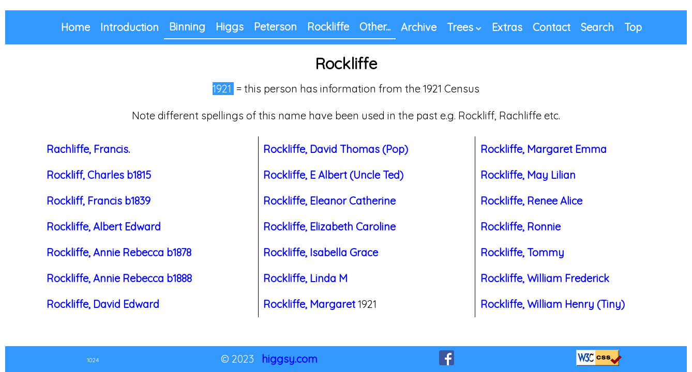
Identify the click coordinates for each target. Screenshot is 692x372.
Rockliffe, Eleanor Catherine (329, 200)
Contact (551, 27)
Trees (460, 27)
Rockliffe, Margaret (309, 304)
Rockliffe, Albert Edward (104, 226)
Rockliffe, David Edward (103, 304)
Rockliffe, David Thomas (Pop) (335, 149)
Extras (507, 27)
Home (75, 27)
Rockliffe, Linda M (305, 278)
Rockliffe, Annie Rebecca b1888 (119, 278)
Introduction (129, 27)
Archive (419, 27)
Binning (187, 26)
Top (633, 27)
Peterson (275, 26)
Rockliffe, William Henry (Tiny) (552, 304)
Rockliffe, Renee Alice (531, 200)
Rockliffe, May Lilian (528, 174)
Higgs (230, 26)
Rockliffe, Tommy (522, 252)
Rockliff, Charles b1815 (99, 174)
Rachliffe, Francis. (88, 149)
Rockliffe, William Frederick (544, 278)
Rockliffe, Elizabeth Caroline (329, 226)
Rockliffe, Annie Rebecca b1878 (119, 252)
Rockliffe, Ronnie (520, 226)
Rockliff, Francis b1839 (99, 200)
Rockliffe (328, 26)
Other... (374, 26)
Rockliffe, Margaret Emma (543, 149)
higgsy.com (290, 358)
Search (597, 27)
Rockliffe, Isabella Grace (320, 252)
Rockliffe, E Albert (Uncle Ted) (333, 174)
